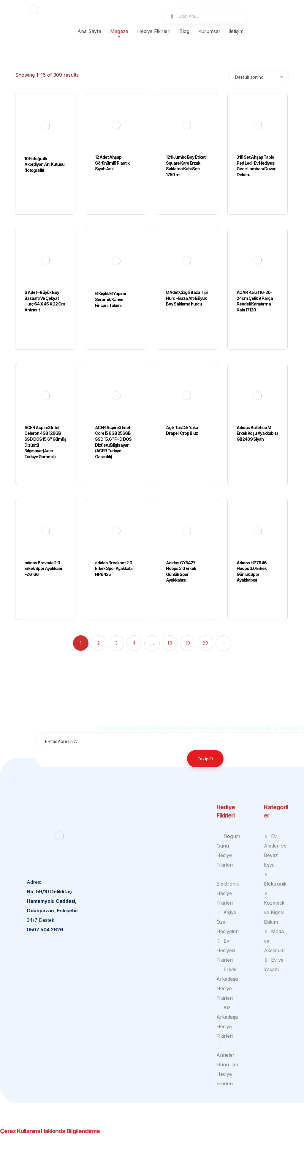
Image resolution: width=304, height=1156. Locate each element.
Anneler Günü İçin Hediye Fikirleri (227, 1035)
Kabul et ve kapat (179, 1151)
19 (187, 613)
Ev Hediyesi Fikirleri (225, 920)
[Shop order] (258, 77)
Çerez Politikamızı (217, 1142)
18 (169, 613)
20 (205, 613)
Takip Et (205, 729)
